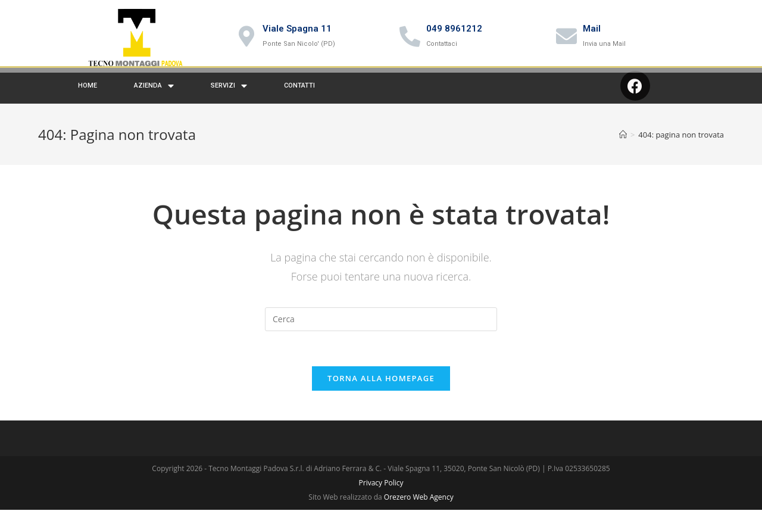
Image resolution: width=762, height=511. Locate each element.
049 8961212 (454, 28)
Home (87, 92)
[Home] (623, 141)
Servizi (229, 92)
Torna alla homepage (381, 384)
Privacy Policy (381, 489)
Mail (592, 28)
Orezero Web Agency (419, 503)
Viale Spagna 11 (297, 28)
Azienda (154, 92)
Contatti (299, 92)
